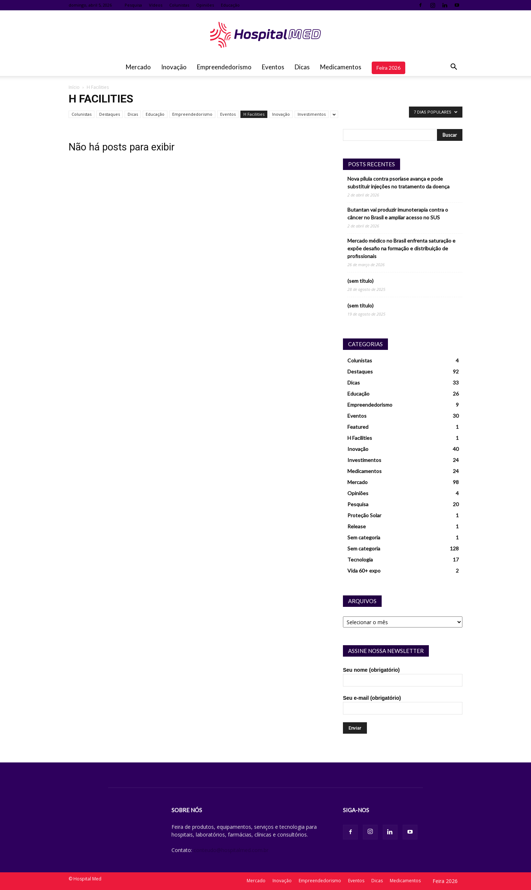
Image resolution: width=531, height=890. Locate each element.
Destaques (109, 114)
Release (356, 526)
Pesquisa (133, 5)
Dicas (302, 67)
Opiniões (205, 5)
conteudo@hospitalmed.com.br (231, 850)
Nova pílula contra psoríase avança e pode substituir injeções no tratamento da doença (398, 182)
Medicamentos (340, 67)
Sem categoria (363, 537)
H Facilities (253, 114)
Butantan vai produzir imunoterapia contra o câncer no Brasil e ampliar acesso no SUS (397, 213)
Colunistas (179, 5)
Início (74, 87)
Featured (357, 427)
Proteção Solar (364, 515)
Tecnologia (360, 559)
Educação (230, 5)
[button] (453, 67)
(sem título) (360, 281)
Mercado (138, 67)
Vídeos (155, 5)
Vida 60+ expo (364, 570)
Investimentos (312, 114)
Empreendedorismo (224, 67)
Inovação (174, 67)
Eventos (273, 67)
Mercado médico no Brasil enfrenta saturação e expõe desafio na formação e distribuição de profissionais (401, 248)
